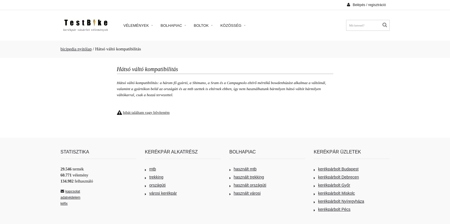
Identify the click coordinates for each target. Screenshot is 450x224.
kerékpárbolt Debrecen (336, 177)
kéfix (64, 204)
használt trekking (246, 177)
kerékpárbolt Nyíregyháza (339, 201)
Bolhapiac (173, 25)
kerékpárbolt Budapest (336, 169)
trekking (154, 177)
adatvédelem (71, 197)
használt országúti (247, 185)
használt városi (245, 193)
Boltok (203, 25)
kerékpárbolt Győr (332, 185)
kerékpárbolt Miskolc (334, 193)
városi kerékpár (161, 193)
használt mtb (243, 169)
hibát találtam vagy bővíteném (146, 112)
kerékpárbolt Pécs (332, 209)
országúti (155, 185)
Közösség (233, 25)
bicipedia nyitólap (76, 49)
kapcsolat (70, 191)
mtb (150, 169)
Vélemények (138, 25)
